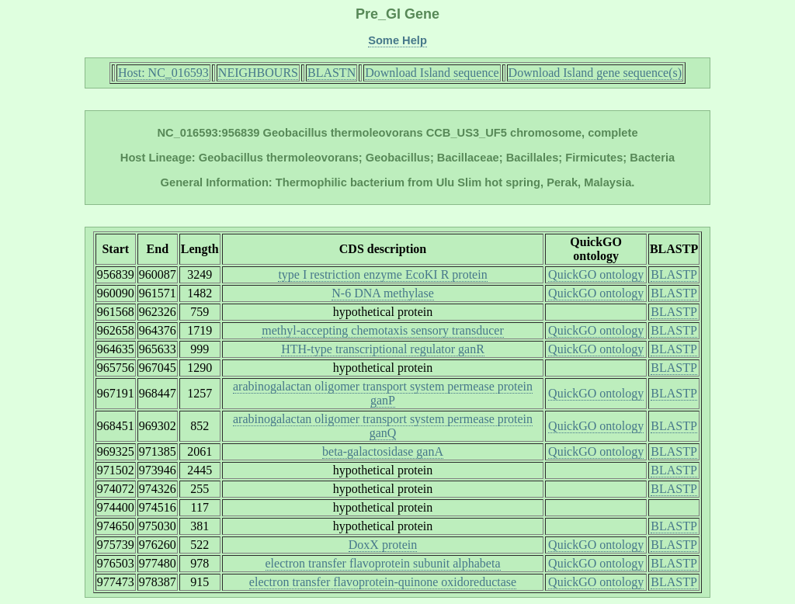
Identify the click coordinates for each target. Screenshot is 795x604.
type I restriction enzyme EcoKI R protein (382, 274)
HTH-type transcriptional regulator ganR (382, 349)
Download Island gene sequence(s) (595, 72)
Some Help (397, 40)
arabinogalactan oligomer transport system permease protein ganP (383, 393)
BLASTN (331, 72)
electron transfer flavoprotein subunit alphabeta (383, 563)
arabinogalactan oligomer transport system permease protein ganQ (383, 425)
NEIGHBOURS (258, 72)
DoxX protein (383, 544)
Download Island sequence (431, 72)
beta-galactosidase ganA (382, 451)
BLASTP (674, 274)
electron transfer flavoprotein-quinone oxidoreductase (382, 581)
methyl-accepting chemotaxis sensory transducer (382, 330)
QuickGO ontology (596, 274)
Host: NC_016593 (163, 72)
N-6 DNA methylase (383, 293)
